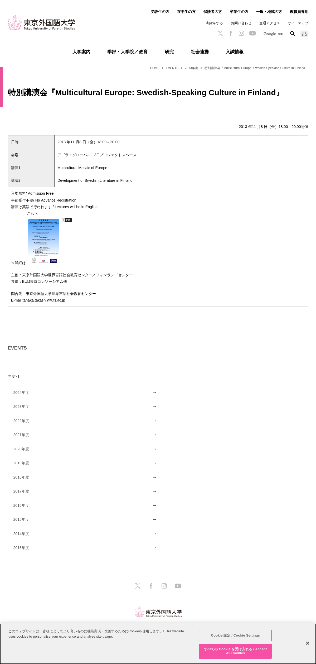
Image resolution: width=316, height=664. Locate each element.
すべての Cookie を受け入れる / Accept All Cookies (235, 651)
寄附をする (214, 23)
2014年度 (21, 534)
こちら (43, 237)
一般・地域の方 (269, 11)
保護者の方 (212, 11)
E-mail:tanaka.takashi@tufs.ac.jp (38, 300)
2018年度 (21, 477)
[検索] (277, 34)
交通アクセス (269, 23)
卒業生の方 (239, 11)
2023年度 (21, 406)
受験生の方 (160, 11)
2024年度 (21, 392)
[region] (158, 643)
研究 (169, 51)
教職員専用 (299, 11)
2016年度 (21, 505)
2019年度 (21, 463)
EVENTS (172, 68)
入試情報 (235, 51)
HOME (154, 68)
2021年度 (21, 435)
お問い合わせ (241, 23)
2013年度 (191, 68)
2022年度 (21, 421)
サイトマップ (298, 23)
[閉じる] (307, 643)
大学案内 (81, 51)
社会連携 (200, 51)
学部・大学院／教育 (127, 51)
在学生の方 (186, 11)
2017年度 (21, 491)
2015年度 (21, 519)
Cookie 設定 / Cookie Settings (235, 635)
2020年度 (21, 449)
